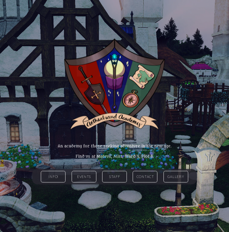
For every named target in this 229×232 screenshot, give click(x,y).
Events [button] (84, 177)
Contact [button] (145, 177)
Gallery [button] (175, 177)
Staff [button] (114, 177)
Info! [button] (53, 177)
